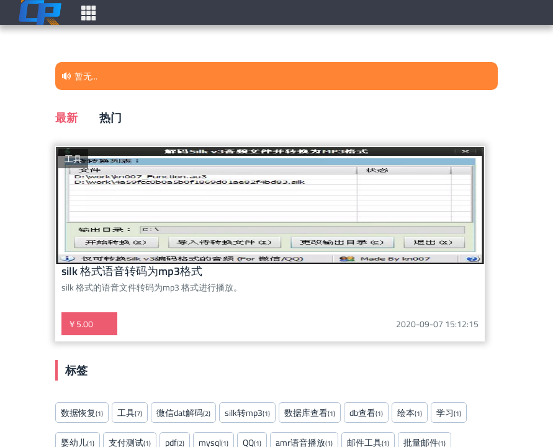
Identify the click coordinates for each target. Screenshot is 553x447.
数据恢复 (82, 412)
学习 (448, 412)
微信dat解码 (183, 412)
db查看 (366, 412)
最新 (66, 117)
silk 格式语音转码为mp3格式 (131, 270)
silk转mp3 (247, 412)
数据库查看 (309, 412)
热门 (110, 117)
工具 (73, 158)
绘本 (409, 412)
